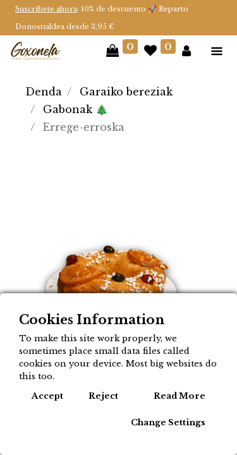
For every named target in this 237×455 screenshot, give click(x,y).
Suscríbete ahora (46, 8)
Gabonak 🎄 (75, 109)
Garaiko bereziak (126, 91)
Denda (43, 91)
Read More (179, 396)
